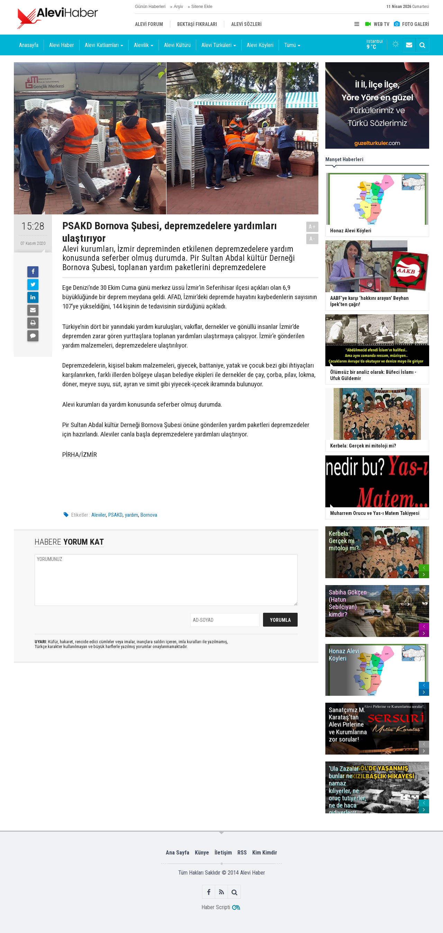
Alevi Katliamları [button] (104, 45)
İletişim (223, 852)
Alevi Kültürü (177, 45)
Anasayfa (28, 45)
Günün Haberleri (150, 6)
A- (312, 238)
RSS (242, 852)
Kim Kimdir (264, 852)
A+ (312, 226)
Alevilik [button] (143, 45)
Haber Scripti (215, 907)
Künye (202, 852)
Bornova (149, 515)
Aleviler (98, 515)
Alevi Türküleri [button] (218, 45)
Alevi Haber (61, 45)
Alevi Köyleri (260, 45)
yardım (131, 515)
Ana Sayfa (177, 852)
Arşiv (178, 6)
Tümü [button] (292, 45)
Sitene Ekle (202, 6)
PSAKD (115, 515)
